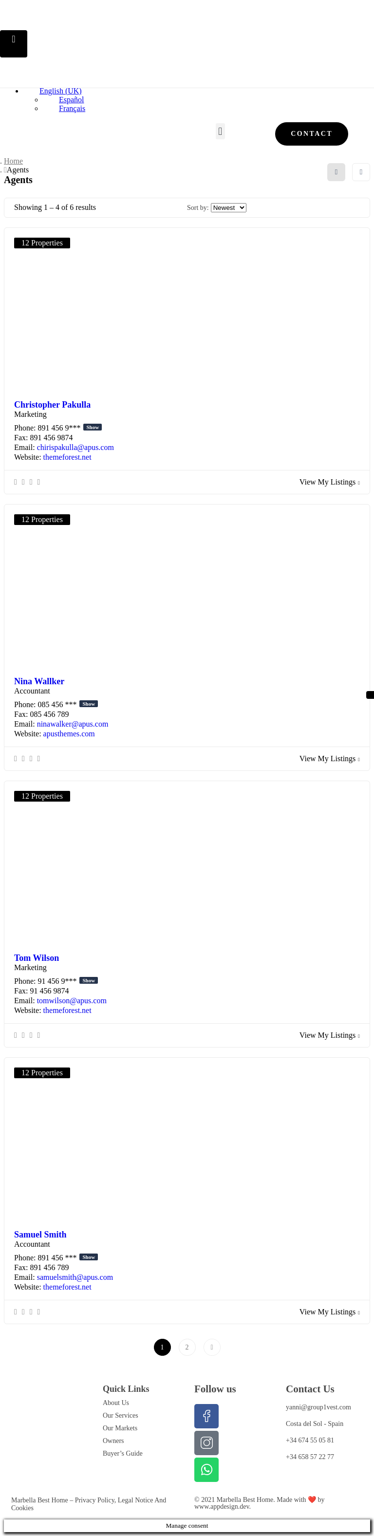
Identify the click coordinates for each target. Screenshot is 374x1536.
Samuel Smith (40, 1234)
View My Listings (329, 482)
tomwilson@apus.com (72, 1000)
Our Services (120, 1415)
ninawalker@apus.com (73, 724)
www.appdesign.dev (221, 1506)
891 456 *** (67, 1258)
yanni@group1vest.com (318, 1407)
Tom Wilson (36, 958)
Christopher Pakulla (52, 405)
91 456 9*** (67, 981)
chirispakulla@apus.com (75, 447)
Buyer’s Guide (123, 1453)
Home (13, 161)
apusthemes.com (69, 734)
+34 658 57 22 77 (310, 1457)
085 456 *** (67, 704)
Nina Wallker (39, 681)
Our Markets (120, 1428)
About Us (116, 1402)
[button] (220, 131)
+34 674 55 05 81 (310, 1440)
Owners (113, 1440)
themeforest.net (67, 457)
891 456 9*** (69, 428)
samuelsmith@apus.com (75, 1277)
